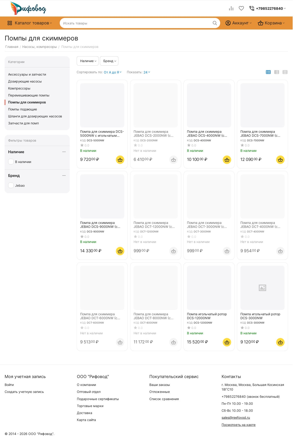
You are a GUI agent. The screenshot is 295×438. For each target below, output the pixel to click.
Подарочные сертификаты (98, 399)
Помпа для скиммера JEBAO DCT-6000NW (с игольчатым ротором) (98, 316)
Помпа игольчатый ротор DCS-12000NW (207, 316)
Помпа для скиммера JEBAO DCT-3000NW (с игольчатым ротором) (205, 225)
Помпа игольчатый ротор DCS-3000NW (260, 316)
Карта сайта (86, 420)
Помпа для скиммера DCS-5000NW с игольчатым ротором (102, 134)
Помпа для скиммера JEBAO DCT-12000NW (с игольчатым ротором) (153, 225)
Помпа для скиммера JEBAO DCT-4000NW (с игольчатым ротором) (259, 225)
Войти (9, 385)
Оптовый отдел (89, 392)
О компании (86, 385)
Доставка (84, 413)
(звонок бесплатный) (251, 396)
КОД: (83, 140)
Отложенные (159, 392)
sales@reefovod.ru (236, 417)
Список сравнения (164, 399)
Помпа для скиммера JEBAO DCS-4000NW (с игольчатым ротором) (205, 134)
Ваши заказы (159, 385)
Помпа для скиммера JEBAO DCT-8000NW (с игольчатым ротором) (152, 316)
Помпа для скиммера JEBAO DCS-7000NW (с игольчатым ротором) (259, 134)
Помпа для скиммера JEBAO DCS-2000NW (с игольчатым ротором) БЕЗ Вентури (154, 134)
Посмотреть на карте (239, 425)
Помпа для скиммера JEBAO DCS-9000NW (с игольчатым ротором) (99, 225)
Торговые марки (90, 406)
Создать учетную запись (24, 392)
